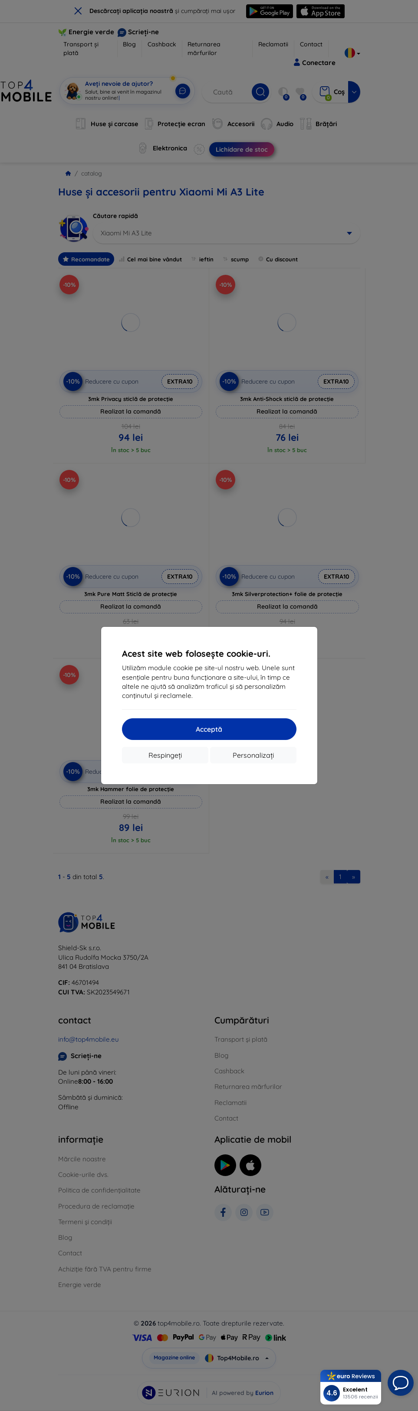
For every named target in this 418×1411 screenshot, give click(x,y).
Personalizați (253, 755)
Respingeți (165, 755)
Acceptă (209, 729)
